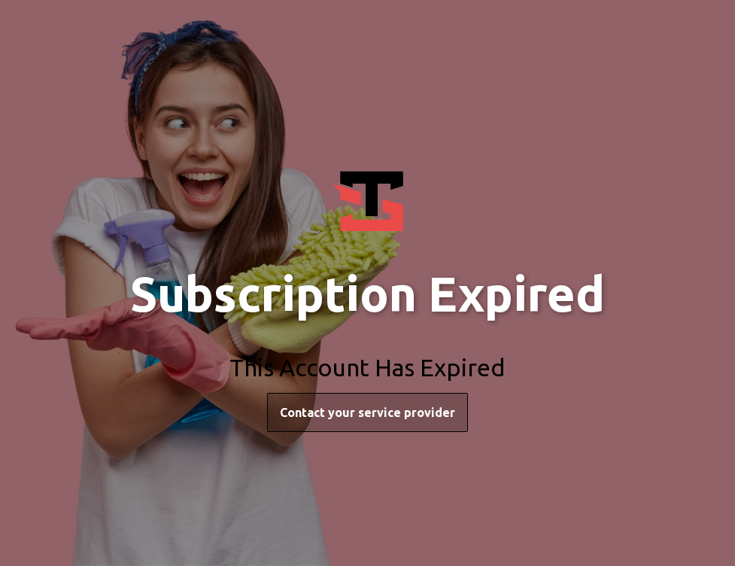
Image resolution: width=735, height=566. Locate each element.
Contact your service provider (367, 412)
